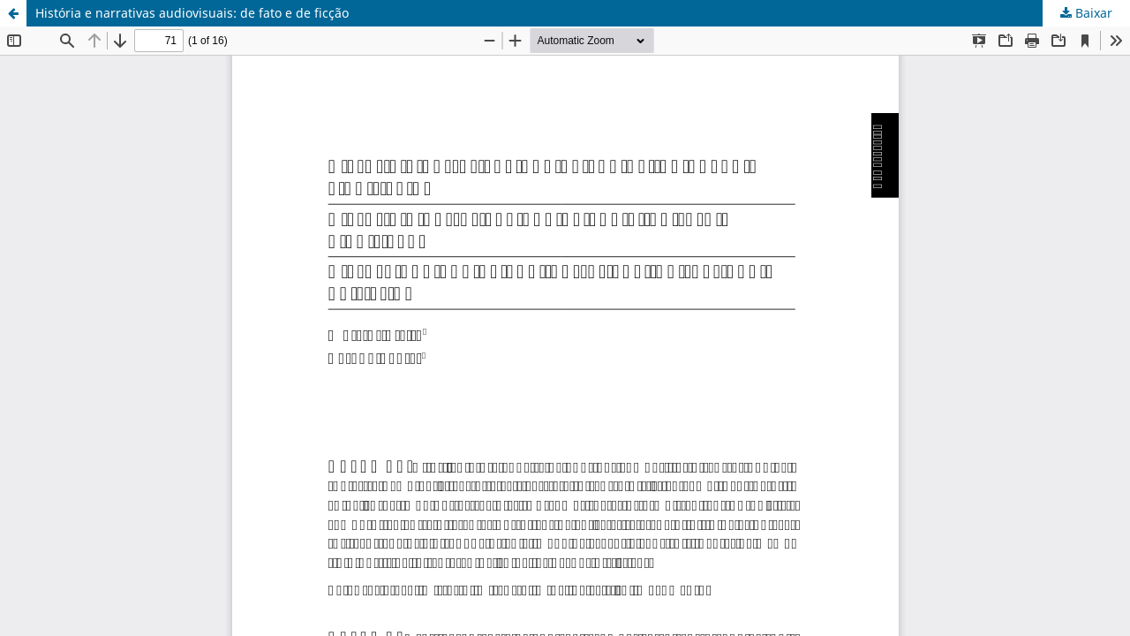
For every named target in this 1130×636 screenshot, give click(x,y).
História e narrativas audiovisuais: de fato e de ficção (192, 12)
